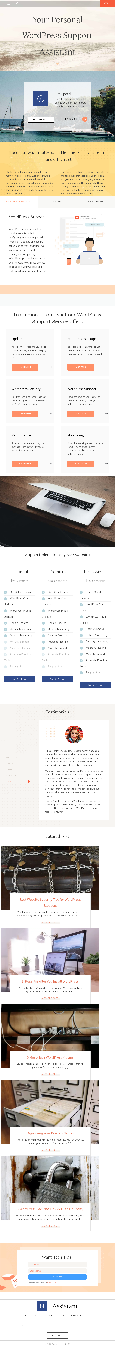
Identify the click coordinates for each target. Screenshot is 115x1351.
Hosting (57, 201)
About (23, 1326)
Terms (62, 1316)
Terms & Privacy (52, 1282)
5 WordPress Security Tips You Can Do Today (50, 1209)
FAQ (35, 1316)
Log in (107, 3)
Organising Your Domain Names (50, 1133)
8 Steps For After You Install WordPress (50, 981)
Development (95, 201)
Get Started (40, 119)
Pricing (24, 1316)
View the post (50, 922)
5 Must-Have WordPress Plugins (50, 1057)
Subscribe (57, 1277)
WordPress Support (19, 201)
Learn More (75, 119)
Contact (48, 1316)
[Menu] (9, 4)
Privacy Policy (77, 1316)
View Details (22, 288)
